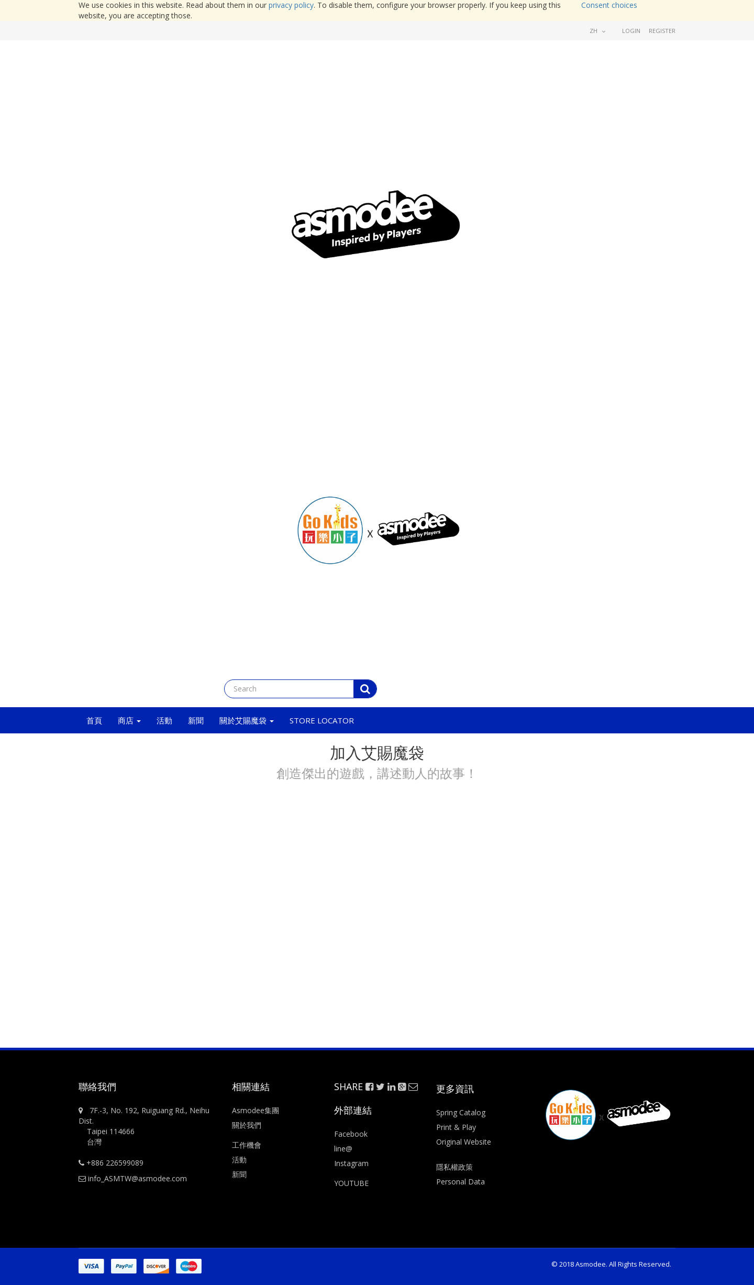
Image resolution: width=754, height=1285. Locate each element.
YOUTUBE (351, 1183)
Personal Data (460, 1182)
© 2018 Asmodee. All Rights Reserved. (611, 1264)
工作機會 (246, 1145)
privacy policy (291, 5)
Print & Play (456, 1127)
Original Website (463, 1142)
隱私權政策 (454, 1167)
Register (662, 31)
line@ (343, 1149)
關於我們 (246, 1125)
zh (597, 31)
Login (631, 31)
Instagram (351, 1163)
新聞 (239, 1174)
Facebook (351, 1134)
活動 (240, 1160)
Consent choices (609, 5)
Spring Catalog (460, 1112)
